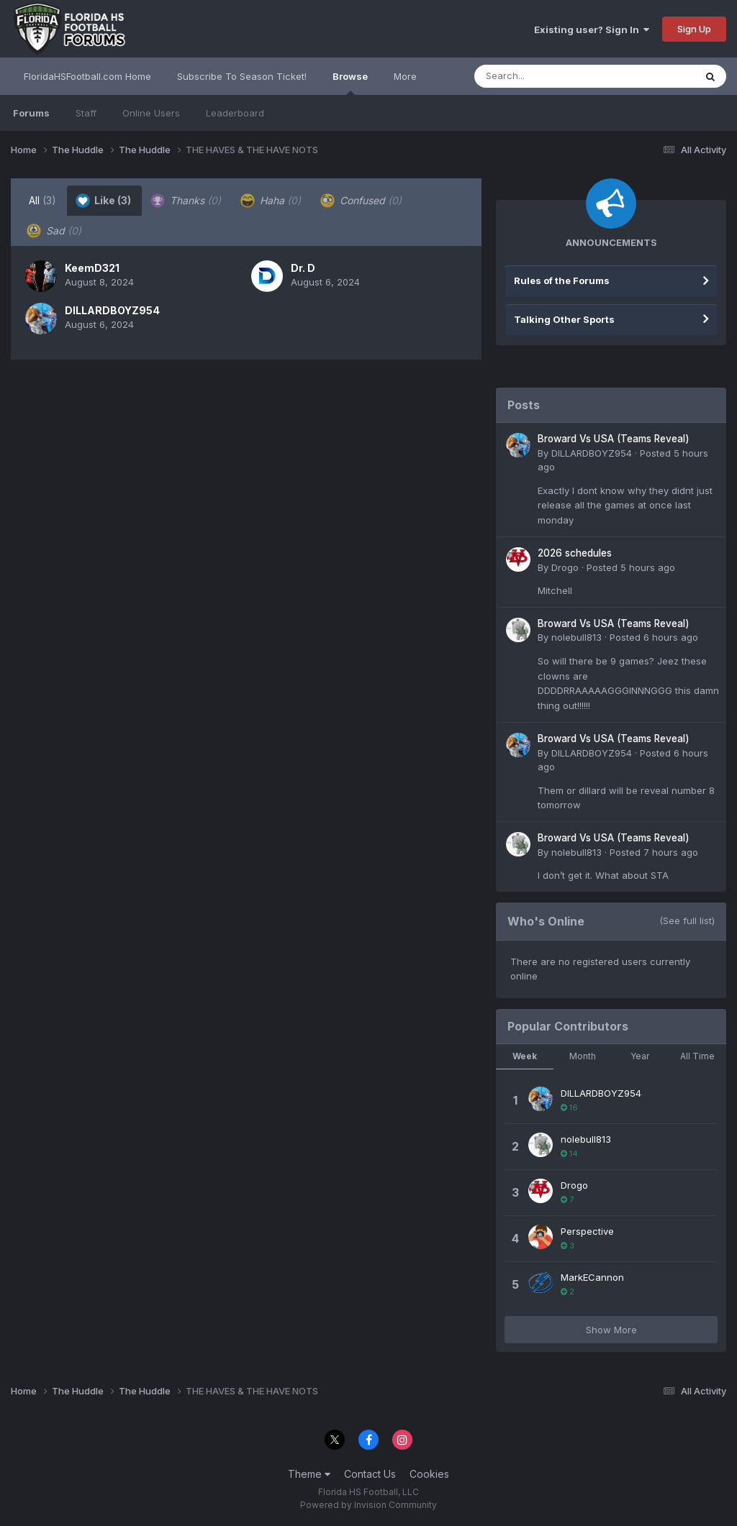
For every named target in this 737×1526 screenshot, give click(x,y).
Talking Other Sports (564, 319)
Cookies (429, 1474)
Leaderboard (235, 113)
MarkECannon (592, 1277)
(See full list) (687, 920)
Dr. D (303, 268)
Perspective (587, 1231)
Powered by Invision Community (368, 1504)
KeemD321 (92, 268)
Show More (611, 1329)
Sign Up (694, 29)
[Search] (545, 76)
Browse (350, 82)
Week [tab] (524, 1056)
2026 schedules (575, 553)
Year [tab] (639, 1056)
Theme (309, 1474)
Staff (86, 113)
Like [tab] (103, 200)
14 (569, 1153)
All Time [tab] (697, 1056)
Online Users (151, 113)
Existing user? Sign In (591, 29)
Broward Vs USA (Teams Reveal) (613, 438)
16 (569, 1107)
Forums (31, 113)
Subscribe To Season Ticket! (242, 76)
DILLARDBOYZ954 (112, 310)
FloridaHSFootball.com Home (87, 76)
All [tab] (42, 200)
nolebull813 (576, 637)
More (405, 76)
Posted (631, 567)
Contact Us (370, 1474)
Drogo (565, 567)
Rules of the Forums (562, 280)
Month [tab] (582, 1056)
